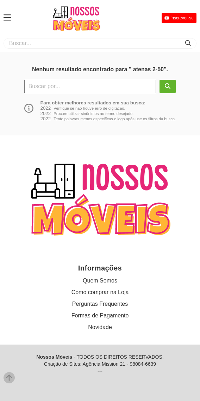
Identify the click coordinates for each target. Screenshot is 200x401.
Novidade (100, 327)
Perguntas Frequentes (100, 304)
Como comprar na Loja (100, 292)
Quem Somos (100, 281)
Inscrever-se (179, 18)
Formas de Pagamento (100, 315)
